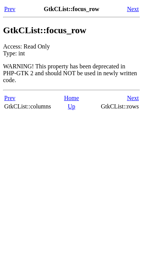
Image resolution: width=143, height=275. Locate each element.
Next (133, 9)
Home (71, 98)
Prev (9, 9)
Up (72, 106)
